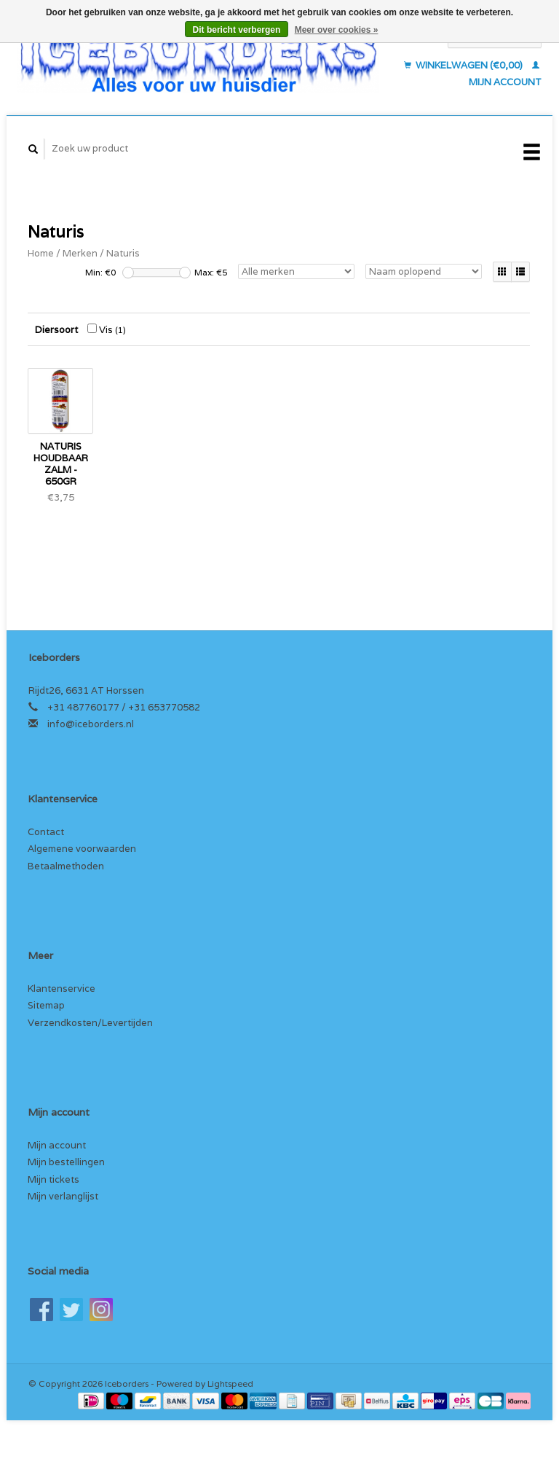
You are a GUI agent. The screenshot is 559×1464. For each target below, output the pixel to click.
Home (41, 253)
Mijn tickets (53, 1179)
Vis (106, 330)
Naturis (123, 253)
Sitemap (46, 1005)
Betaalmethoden (66, 866)
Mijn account (57, 1145)
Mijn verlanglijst (63, 1196)
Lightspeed (230, 1383)
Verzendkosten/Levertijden (90, 1023)
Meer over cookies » (336, 30)
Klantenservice (61, 988)
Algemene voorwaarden (82, 848)
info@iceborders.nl (90, 724)
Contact (46, 832)
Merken (80, 253)
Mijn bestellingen (66, 1162)
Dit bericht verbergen (237, 30)
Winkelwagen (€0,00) (464, 65)
